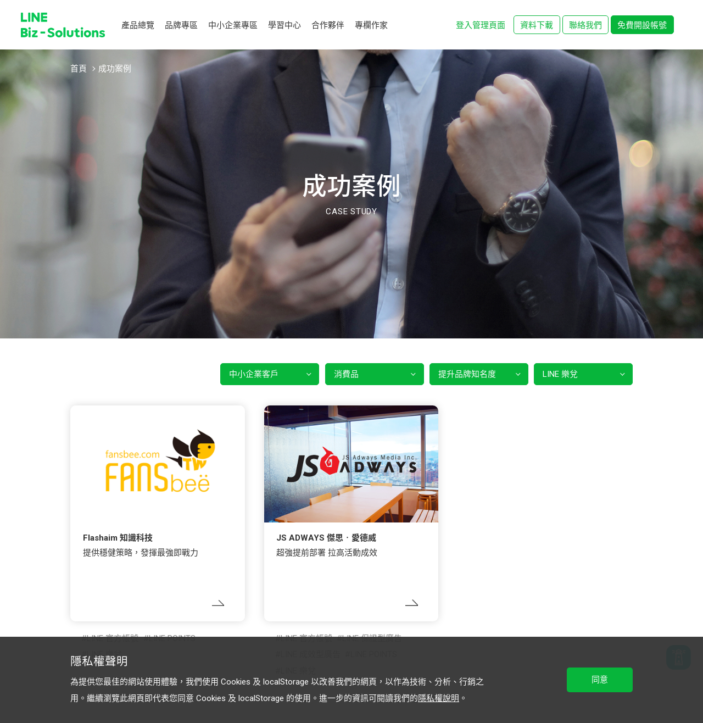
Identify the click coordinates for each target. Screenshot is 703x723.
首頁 (78, 69)
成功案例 (114, 69)
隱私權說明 (438, 698)
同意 (600, 680)
